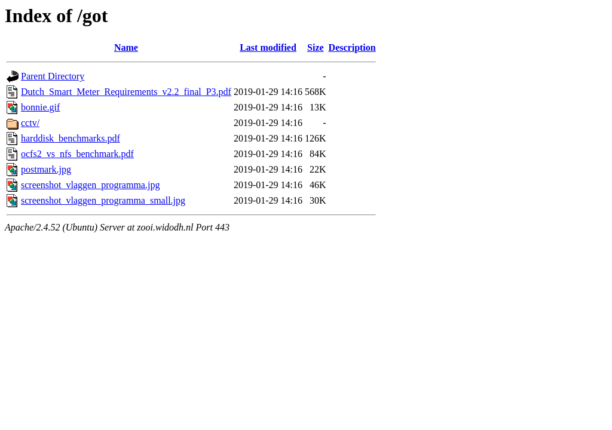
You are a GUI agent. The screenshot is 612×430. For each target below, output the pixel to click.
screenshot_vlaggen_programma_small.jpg (103, 200)
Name (126, 47)
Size (315, 47)
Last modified (268, 47)
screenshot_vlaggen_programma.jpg (90, 185)
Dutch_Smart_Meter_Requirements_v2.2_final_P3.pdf (126, 92)
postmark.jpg (46, 169)
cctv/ (30, 123)
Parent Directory (52, 76)
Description (352, 47)
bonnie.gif (40, 107)
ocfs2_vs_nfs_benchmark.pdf (77, 154)
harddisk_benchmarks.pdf (70, 138)
